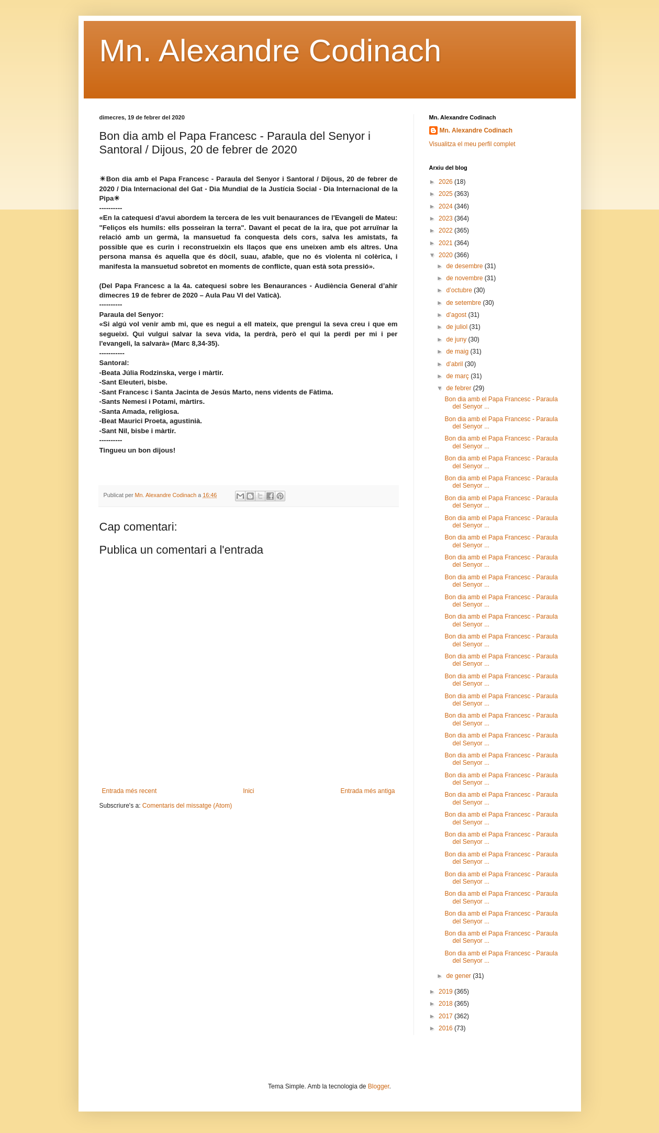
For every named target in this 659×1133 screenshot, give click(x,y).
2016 (446, 1028)
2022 (446, 230)
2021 (446, 243)
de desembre (465, 266)
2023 (446, 218)
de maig (458, 351)
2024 (446, 206)
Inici (248, 791)
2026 (446, 181)
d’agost (457, 314)
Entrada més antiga (367, 791)
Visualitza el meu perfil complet (472, 144)
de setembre (464, 302)
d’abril (455, 364)
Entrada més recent (129, 791)
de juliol (457, 327)
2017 (446, 1016)
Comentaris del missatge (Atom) (187, 805)
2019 (446, 991)
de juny (457, 339)
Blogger (378, 1086)
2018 (446, 1003)
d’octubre (460, 290)
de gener (459, 976)
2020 (446, 255)
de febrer (459, 388)
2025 (446, 193)
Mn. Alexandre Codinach (270, 50)
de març (458, 376)
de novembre (465, 278)
